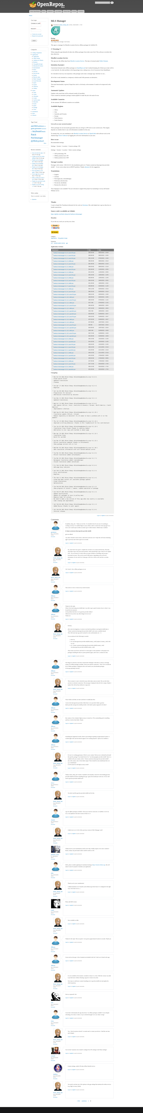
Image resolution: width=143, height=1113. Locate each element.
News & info (36, 73)
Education (35, 101)
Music (34, 69)
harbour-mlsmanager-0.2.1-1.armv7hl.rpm (64, 347)
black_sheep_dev (64, 25)
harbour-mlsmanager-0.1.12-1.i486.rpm (64, 308)
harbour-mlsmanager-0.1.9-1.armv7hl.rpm (64, 291)
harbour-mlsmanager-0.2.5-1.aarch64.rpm (64, 355)
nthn (52, 873)
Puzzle (34, 103)
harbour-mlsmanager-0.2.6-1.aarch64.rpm (64, 369)
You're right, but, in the (37, 174)
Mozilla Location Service (77, 61)
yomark (53, 1056)
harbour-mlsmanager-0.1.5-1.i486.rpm (63, 278)
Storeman (85, 205)
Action (34, 94)
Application (36, 56)
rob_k (52, 783)
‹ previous (84, 1101)
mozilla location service (59, 243)
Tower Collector (62, 135)
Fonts (33, 113)
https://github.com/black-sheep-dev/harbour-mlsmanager (66, 214)
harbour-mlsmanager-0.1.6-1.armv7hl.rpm (64, 280)
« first (78, 1101)
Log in (98, 515)
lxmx (52, 1021)
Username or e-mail (36, 23)
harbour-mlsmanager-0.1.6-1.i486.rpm (63, 283)
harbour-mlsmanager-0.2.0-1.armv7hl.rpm (64, 344)
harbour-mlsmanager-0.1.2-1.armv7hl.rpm (64, 258)
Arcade (35, 98)
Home (30, 15)
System (35, 84)
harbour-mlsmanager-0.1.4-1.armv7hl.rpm (64, 269)
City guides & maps (38, 64)
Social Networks (37, 81)
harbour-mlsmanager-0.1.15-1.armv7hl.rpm (65, 333)
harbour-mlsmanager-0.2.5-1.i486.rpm (63, 361)
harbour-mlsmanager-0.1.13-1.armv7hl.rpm (65, 316)
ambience (41, 126)
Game (34, 92)
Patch (33, 134)
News (43, 11)
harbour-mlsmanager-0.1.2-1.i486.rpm (63, 261)
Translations (35, 111)
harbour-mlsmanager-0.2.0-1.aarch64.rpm (64, 341)
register (103, 515)
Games (33, 90)
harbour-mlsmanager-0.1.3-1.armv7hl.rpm (64, 264)
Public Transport (37, 79)
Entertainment (36, 67)
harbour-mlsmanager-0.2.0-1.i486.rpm (63, 339)
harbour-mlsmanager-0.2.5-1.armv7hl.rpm (64, 358)
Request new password (37, 36)
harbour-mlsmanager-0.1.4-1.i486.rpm (63, 272)
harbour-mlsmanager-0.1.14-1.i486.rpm (64, 322)
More (45, 143)
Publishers (50, 11)
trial (52, 1002)
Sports (34, 82)
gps (67, 243)
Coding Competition (37, 52)
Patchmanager (37, 138)
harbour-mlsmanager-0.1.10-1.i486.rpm (64, 297)
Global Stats (66, 11)
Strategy (35, 107)
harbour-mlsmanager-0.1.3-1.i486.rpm (63, 266)
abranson (87, 167)
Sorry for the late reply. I (38, 153)
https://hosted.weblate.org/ (99, 865)
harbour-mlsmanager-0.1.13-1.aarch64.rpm (65, 314)
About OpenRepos (35, 11)
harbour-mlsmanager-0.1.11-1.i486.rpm (64, 302)
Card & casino (36, 100)
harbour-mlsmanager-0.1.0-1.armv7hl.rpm (64, 252)
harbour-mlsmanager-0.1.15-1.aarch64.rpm (65, 336)
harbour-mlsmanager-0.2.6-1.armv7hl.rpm (64, 364)
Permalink (53, 536)
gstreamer (38, 128)
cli (45, 126)
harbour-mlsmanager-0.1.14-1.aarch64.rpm (65, 327)
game (33, 128)
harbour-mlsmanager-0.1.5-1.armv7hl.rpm (64, 275)
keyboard (37, 131)
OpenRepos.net (81, 68)
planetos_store (55, 854)
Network (35, 71)
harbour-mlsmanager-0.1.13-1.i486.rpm (64, 319)
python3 (41, 141)
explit (52, 910)
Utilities (35, 88)
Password (33, 28)
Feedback (81, 11)
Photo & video (36, 77)
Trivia (34, 109)
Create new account (36, 34)
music (44, 131)
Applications (35, 54)
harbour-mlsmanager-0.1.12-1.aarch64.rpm (65, 311)
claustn (53, 820)
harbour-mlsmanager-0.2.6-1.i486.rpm (63, 366)
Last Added (58, 11)
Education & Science (38, 66)
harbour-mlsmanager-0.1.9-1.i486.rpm (63, 289)
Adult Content (36, 58)
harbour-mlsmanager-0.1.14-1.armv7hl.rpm (65, 325)
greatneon (53, 532)
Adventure (35, 96)
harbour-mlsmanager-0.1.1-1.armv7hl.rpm (64, 255)
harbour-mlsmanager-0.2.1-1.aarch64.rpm (64, 350)
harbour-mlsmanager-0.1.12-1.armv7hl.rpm (65, 305)
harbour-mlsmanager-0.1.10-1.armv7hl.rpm (65, 294)
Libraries (34, 115)
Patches (35, 75)
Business (35, 62)
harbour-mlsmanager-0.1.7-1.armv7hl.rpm (64, 286)
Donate (74, 11)
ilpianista (34, 199)
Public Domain (104, 61)
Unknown (35, 86)
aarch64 (34, 126)
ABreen (53, 596)
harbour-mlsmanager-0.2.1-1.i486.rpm (63, 352)
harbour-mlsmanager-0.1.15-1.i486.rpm (64, 330)
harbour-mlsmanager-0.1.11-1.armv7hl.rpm (65, 300)
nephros (55, 1074)
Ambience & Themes (38, 60)
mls (52, 243)
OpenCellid (93, 133)
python (34, 140)
